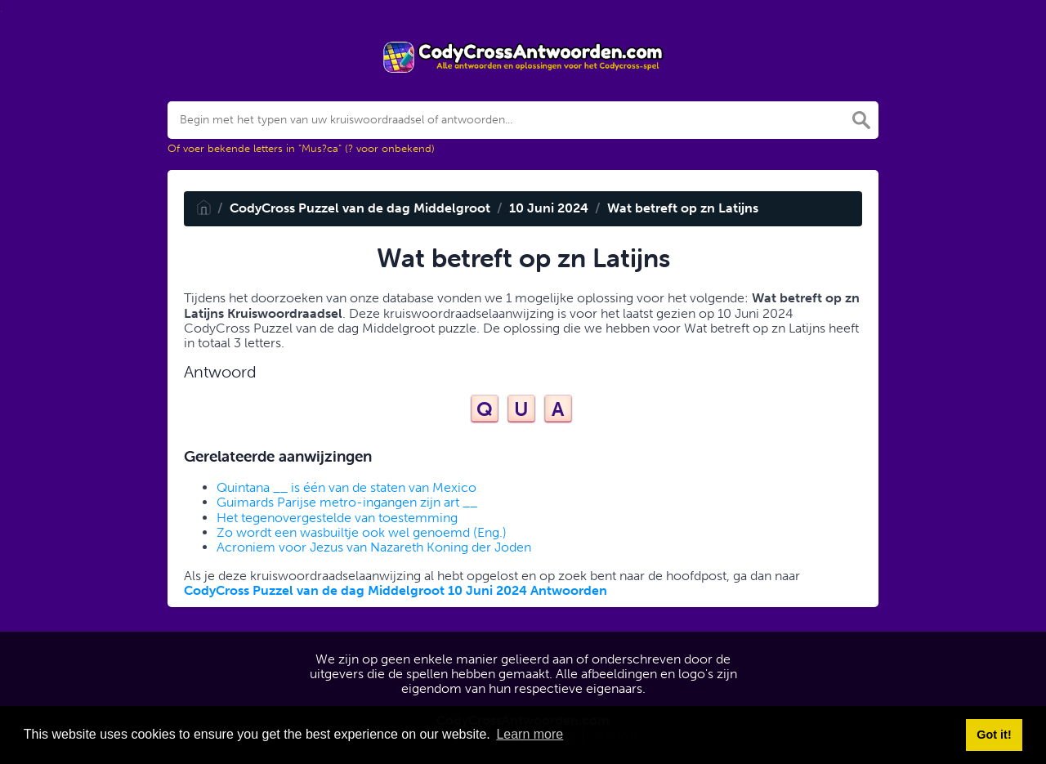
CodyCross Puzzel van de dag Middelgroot (360, 208)
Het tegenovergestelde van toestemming (337, 517)
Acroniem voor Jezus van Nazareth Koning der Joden (374, 547)
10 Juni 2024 (548, 208)
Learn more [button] (529, 734)
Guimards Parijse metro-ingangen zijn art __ (347, 502)
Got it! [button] (994, 734)
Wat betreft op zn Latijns (682, 208)
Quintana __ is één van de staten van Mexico (346, 487)
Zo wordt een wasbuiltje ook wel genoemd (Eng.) (362, 532)
